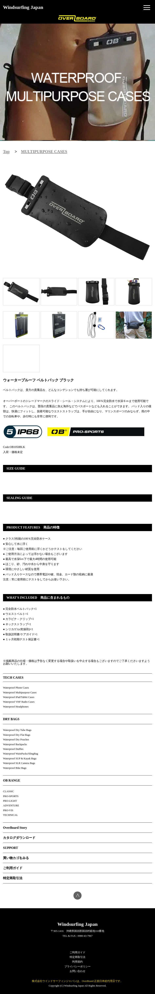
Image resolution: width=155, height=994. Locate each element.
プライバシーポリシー (77, 966)
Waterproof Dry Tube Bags (17, 729)
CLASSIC (8, 791)
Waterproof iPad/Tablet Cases (18, 697)
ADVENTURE (11, 805)
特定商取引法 (12, 878)
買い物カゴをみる (16, 858)
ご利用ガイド (12, 868)
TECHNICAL (10, 814)
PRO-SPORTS (11, 796)
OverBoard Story (15, 827)
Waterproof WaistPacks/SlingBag (20, 753)
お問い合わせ (77, 971)
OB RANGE (11, 780)
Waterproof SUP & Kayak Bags (19, 758)
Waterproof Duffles (13, 748)
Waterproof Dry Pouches (16, 739)
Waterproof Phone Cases (16, 687)
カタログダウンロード (19, 837)
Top (6, 151)
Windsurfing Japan (23, 7)
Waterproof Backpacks (15, 744)
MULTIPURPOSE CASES (44, 151)
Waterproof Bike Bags (14, 767)
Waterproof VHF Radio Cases (19, 701)
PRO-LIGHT (10, 800)
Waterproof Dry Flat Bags (16, 734)
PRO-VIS (8, 810)
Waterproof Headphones (15, 706)
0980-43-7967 (85, 935)
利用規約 (77, 961)
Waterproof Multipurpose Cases (20, 692)
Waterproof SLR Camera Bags (19, 763)
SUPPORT (10, 848)
